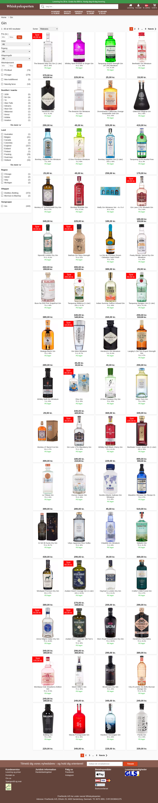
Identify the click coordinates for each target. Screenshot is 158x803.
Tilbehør (102, 13)
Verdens (79, 13)
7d (15, 100)
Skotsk (67, 13)
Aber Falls (15, 103)
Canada (15, 140)
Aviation (15, 120)
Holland (15, 160)
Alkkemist (15, 112)
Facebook (69, 772)
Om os (8, 778)
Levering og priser (13, 772)
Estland (15, 149)
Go (19, 37)
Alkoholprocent (7, 63)
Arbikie (15, 117)
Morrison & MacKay (15, 196)
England (15, 146)
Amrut (15, 114)
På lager (15, 75)
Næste (152, 29)
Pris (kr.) (4, 34)
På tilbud (15, 70)
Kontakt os (10, 775)
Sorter (35, 29)
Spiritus (90, 13)
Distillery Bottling (15, 193)
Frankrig (15, 154)
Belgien (15, 137)
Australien (15, 134)
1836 (15, 94)
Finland (15, 151)
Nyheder (55, 13)
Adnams (15, 106)
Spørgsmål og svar (14, 781)
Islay (15, 180)
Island (15, 177)
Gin (15, 206)
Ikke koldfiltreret (15, 79)
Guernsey (15, 157)
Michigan (15, 183)
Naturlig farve (15, 84)
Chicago (15, 174)
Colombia (15, 143)
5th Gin (15, 97)
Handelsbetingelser (43, 772)
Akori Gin (15, 109)
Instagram (69, 775)
